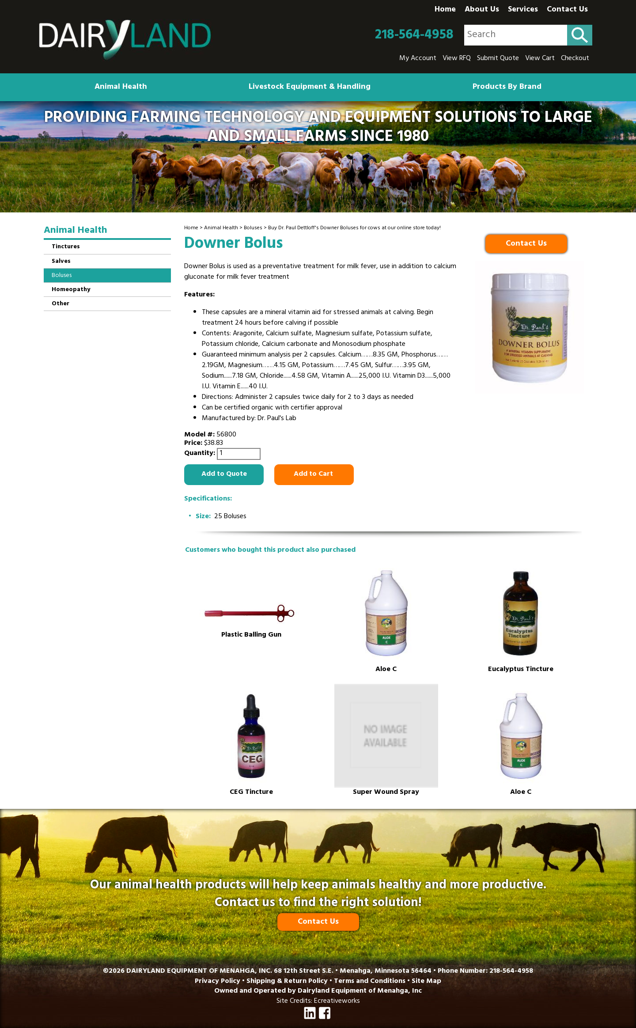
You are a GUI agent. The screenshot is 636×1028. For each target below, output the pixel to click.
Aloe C (386, 670)
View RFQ (457, 58)
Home (445, 10)
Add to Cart (314, 474)
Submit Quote (498, 58)
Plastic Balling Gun (251, 635)
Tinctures (66, 247)
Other (60, 304)
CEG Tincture (251, 793)
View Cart (540, 58)
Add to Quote (224, 474)
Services (523, 10)
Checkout (575, 58)
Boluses (253, 228)
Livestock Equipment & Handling (310, 87)
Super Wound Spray (386, 793)
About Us (482, 10)
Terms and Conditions (369, 981)
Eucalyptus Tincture (520, 670)
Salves (61, 262)
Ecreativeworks (337, 1001)
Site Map (426, 981)
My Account (417, 58)
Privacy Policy (217, 981)
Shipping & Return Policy (287, 981)
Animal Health (121, 87)
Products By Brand (507, 87)
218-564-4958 (414, 35)
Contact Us (567, 10)
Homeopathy (71, 290)
